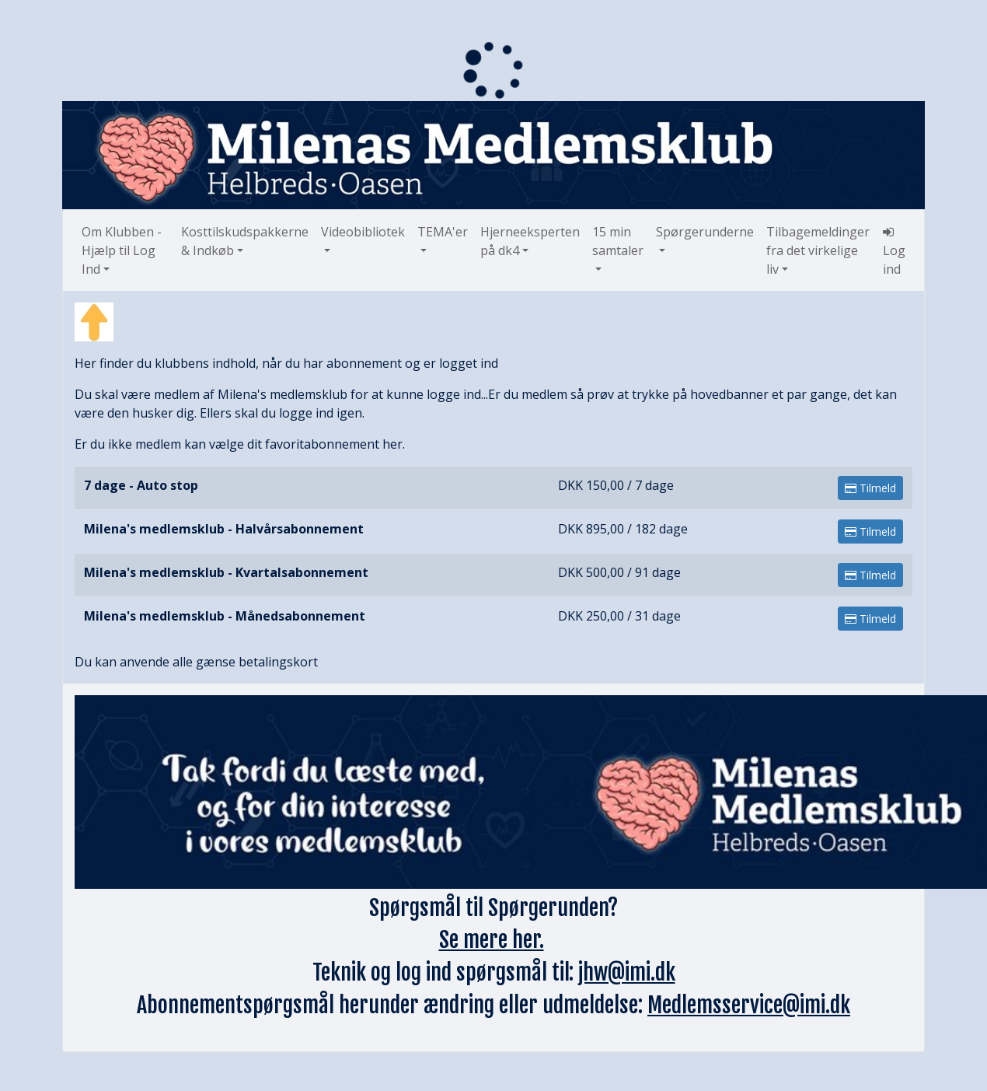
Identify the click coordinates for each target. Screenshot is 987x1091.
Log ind (894, 252)
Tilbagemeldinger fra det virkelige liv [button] (818, 250)
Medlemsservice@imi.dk (748, 1005)
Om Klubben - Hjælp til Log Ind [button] (122, 250)
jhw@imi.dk (626, 972)
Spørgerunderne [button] (705, 231)
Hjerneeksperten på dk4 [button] (530, 241)
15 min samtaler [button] (617, 241)
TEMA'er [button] (442, 231)
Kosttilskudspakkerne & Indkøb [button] (245, 241)
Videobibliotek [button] (363, 231)
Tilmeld (870, 488)
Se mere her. (491, 939)
